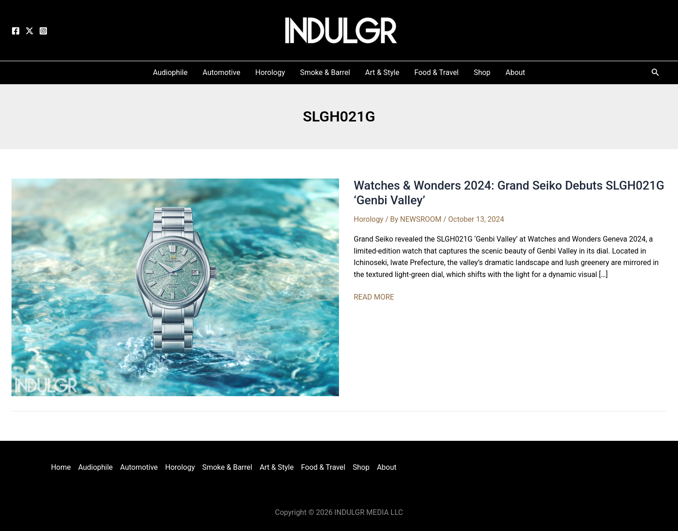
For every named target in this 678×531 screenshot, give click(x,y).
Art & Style (277, 467)
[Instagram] (43, 31)
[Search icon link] (655, 74)
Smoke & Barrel (227, 467)
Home (60, 467)
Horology (369, 219)
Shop (361, 467)
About (387, 467)
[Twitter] (29, 31)
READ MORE (374, 297)
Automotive (139, 467)
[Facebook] (16, 31)
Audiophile (95, 467)
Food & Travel (323, 467)
